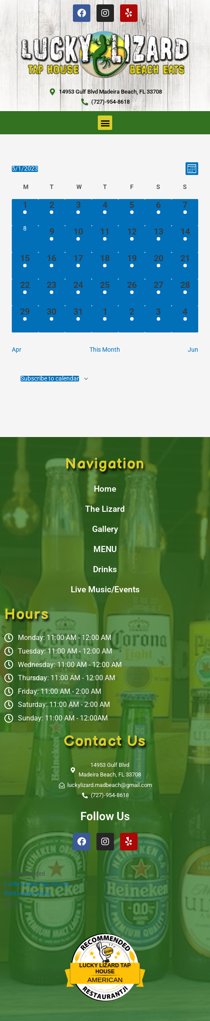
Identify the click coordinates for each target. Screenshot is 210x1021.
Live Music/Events (105, 589)
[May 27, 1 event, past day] (158, 292)
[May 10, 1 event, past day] (78, 239)
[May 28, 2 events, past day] (185, 292)
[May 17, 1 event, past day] (78, 265)
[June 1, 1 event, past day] (105, 319)
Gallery (105, 529)
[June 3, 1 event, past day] (158, 319)
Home (105, 489)
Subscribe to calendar (50, 379)
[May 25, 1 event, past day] (105, 292)
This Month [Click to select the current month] (105, 349)
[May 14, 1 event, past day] (185, 239)
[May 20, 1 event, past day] (158, 265)
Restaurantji (105, 987)
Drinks (105, 569)
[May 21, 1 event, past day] (185, 265)
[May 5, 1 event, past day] (131, 212)
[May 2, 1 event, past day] (51, 212)
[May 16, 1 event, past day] (51, 265)
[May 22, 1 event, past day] (25, 292)
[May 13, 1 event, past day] (158, 239)
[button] (105, 122)
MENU (105, 549)
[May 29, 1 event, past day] (25, 319)
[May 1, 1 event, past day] (25, 212)
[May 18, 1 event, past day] (105, 265)
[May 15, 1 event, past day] (25, 265)
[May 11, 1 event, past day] (105, 239)
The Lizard (105, 509)
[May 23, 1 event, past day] (51, 292)
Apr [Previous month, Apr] (16, 349)
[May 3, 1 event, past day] (78, 212)
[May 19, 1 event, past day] (131, 265)
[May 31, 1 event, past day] (78, 319)
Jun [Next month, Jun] (193, 349)
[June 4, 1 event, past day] (185, 319)
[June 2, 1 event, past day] (131, 319)
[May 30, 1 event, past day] (51, 319)
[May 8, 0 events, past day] (25, 239)
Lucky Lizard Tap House (36, 883)
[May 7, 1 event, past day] (185, 212)
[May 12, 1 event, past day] (131, 239)
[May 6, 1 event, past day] (158, 212)
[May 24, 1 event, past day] (78, 292)
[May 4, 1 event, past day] (105, 212)
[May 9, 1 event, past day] (51, 239)
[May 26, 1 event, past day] (131, 292)
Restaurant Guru (27, 893)
